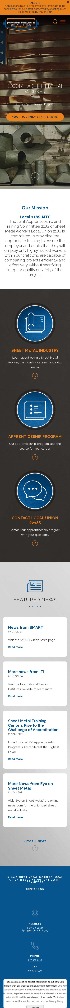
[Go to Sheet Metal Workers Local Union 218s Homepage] (21, 24)
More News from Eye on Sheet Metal (30, 786)
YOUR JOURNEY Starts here (35, 116)
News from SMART (25, 627)
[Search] (55, 21)
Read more (15, 647)
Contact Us (35, 889)
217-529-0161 (35, 960)
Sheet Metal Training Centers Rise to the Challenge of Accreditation (33, 725)
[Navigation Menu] (63, 21)
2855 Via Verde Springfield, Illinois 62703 (35, 929)
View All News (35, 841)
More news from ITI (26, 671)
